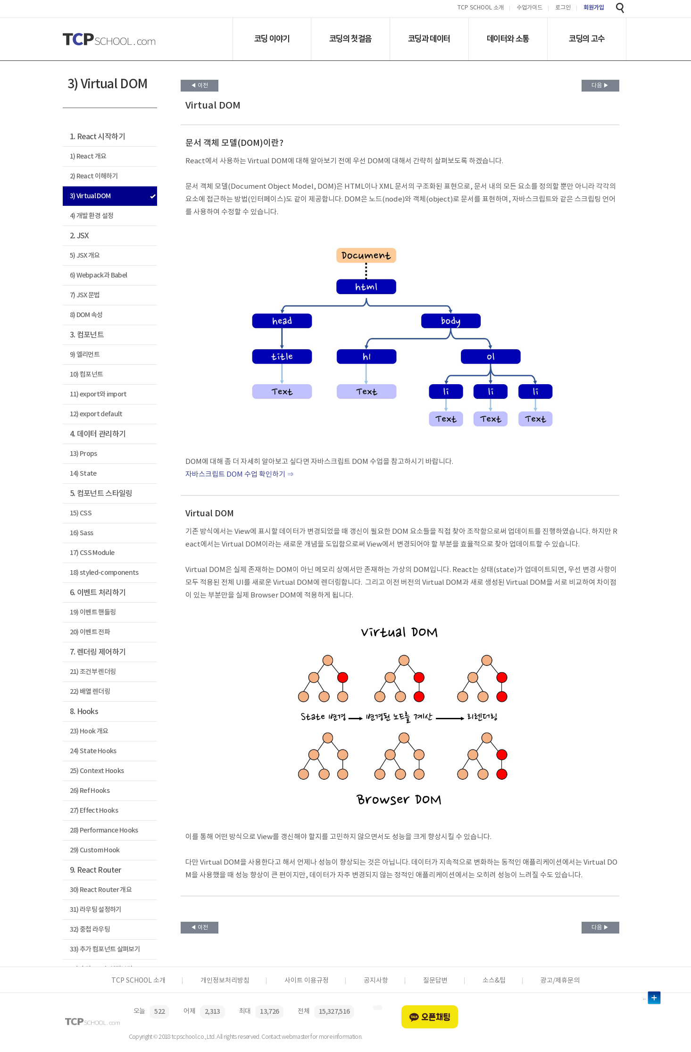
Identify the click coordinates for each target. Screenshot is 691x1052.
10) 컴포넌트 (86, 374)
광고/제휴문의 (560, 980)
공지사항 (376, 980)
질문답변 (435, 980)
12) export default (96, 414)
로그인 (563, 8)
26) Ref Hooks (89, 791)
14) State (83, 474)
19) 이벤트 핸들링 (93, 612)
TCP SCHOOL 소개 (481, 8)
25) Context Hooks (97, 771)
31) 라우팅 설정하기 (96, 910)
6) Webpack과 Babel (98, 275)
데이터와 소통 (508, 38)
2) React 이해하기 (94, 176)
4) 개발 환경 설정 (92, 216)
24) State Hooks (93, 751)
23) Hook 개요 (89, 731)
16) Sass (81, 533)
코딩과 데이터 (429, 38)
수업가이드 (529, 8)
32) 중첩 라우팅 (90, 930)
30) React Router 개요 (101, 890)
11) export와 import (98, 394)
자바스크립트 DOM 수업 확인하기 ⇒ (239, 475)
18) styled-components (104, 573)
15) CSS (81, 513)
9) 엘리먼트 (85, 355)
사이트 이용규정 (306, 980)
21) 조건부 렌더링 (93, 672)
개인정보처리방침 (225, 980)
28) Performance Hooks (104, 830)
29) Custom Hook (95, 850)
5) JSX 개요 (85, 256)
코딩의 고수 (586, 38)
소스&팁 (494, 980)
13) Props (83, 454)
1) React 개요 (88, 156)
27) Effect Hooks (94, 811)
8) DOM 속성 (86, 315)
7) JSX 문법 (85, 295)
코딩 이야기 (272, 38)
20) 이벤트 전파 (90, 632)
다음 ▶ (600, 86)
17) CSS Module (92, 553)
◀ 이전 (199, 86)
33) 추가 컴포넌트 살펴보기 (105, 949)
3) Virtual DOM (90, 196)
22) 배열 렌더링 (90, 692)
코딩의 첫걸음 (350, 38)
